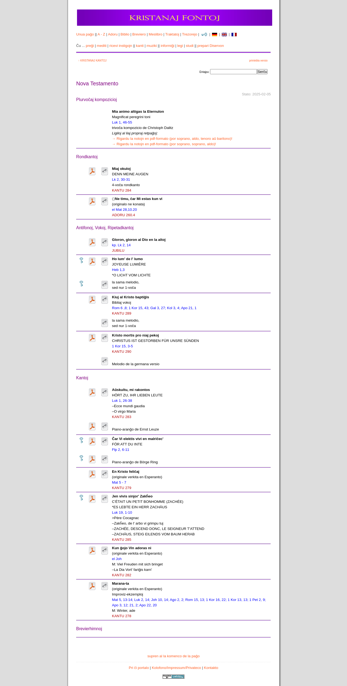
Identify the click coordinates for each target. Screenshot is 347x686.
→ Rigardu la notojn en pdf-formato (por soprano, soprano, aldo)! (164, 144)
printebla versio (258, 60)
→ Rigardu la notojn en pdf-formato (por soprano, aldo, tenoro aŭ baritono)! (172, 139)
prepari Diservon (210, 46)
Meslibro (155, 34)
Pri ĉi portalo (139, 668)
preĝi (90, 46)
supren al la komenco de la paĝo (173, 656)
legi (180, 46)
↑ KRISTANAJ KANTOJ (92, 60)
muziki (152, 46)
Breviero (139, 34)
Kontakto (211, 668)
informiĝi (167, 46)
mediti (102, 46)
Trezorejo (189, 34)
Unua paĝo (85, 34)
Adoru (113, 34)
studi (190, 46)
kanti (140, 46)
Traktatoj (172, 34)
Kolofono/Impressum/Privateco (176, 668)
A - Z (101, 34)
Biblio (125, 34)
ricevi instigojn (121, 46)
